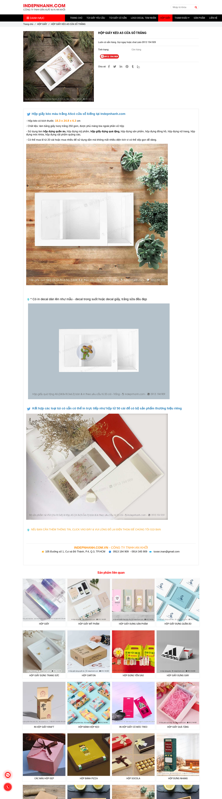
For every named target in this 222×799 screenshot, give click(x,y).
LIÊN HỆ (213, 18)
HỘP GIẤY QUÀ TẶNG (178, 727)
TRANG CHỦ (76, 18)
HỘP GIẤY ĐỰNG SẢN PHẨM (133, 623)
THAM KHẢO (182, 18)
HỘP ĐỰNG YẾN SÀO (133, 675)
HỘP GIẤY (165, 18)
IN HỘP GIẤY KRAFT (44, 727)
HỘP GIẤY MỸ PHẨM (88, 623)
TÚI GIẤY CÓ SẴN (118, 18)
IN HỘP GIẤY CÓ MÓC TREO (133, 727)
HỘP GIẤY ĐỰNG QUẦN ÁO (178, 623)
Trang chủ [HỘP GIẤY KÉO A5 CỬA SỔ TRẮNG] (28, 24)
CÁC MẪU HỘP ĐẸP (44, 778)
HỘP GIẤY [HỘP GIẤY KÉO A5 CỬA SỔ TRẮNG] (42, 24)
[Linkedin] (121, 66)
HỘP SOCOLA (133, 778)
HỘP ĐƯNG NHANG (178, 778)
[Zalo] (140, 66)
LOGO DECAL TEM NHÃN (143, 18)
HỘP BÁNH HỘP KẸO (88, 727)
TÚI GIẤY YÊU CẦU (96, 18)
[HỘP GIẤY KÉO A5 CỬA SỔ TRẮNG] (44, 7)
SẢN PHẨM (199, 18)
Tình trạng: (104, 49)
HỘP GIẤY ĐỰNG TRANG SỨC (44, 675)
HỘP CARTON (89, 675)
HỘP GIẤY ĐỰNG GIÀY (178, 675)
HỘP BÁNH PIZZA (89, 778)
